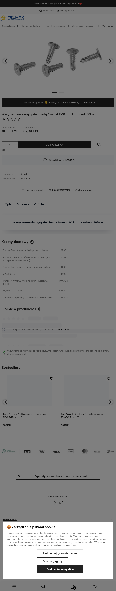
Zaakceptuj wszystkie (60, 569)
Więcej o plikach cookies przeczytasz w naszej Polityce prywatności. (56, 543)
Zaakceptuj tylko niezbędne (60, 553)
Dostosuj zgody (53, 561)
